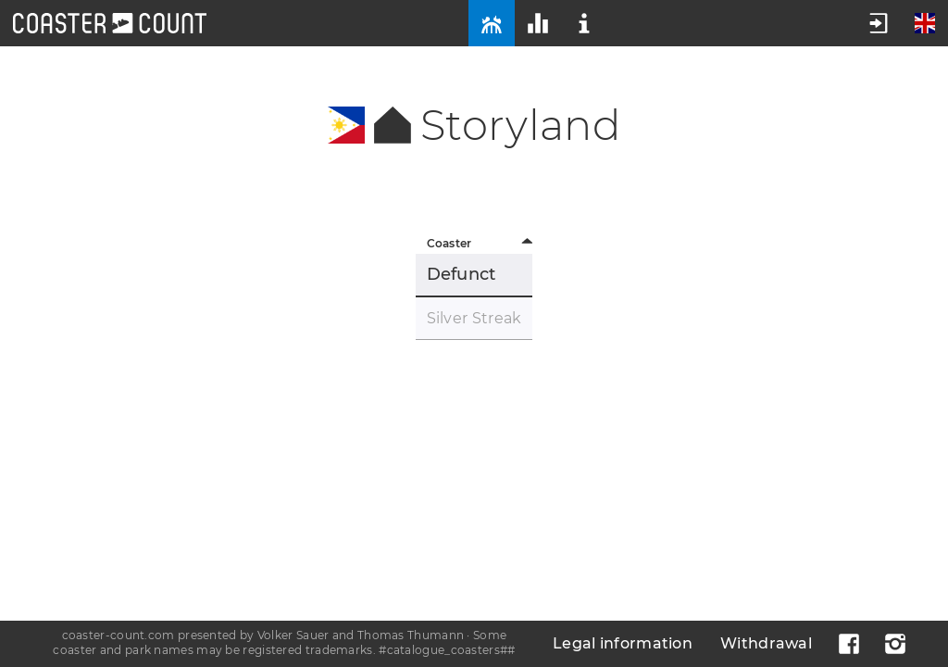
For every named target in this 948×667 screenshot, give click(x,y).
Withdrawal (766, 643)
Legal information (622, 643)
